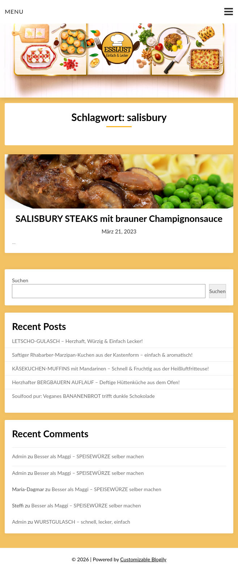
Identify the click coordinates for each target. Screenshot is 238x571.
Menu (14, 11)
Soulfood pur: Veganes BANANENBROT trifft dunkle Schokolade (83, 396)
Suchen (20, 280)
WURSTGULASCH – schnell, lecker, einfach (82, 522)
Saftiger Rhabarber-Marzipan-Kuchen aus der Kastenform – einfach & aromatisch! (102, 355)
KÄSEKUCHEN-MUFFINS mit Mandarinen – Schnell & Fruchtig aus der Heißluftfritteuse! (110, 368)
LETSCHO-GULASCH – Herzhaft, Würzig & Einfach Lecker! (77, 341)
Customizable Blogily (143, 559)
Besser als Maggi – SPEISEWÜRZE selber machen (89, 456)
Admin (19, 456)
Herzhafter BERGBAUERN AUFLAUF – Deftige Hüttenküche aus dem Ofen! (96, 382)
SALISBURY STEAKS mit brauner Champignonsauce (119, 218)
